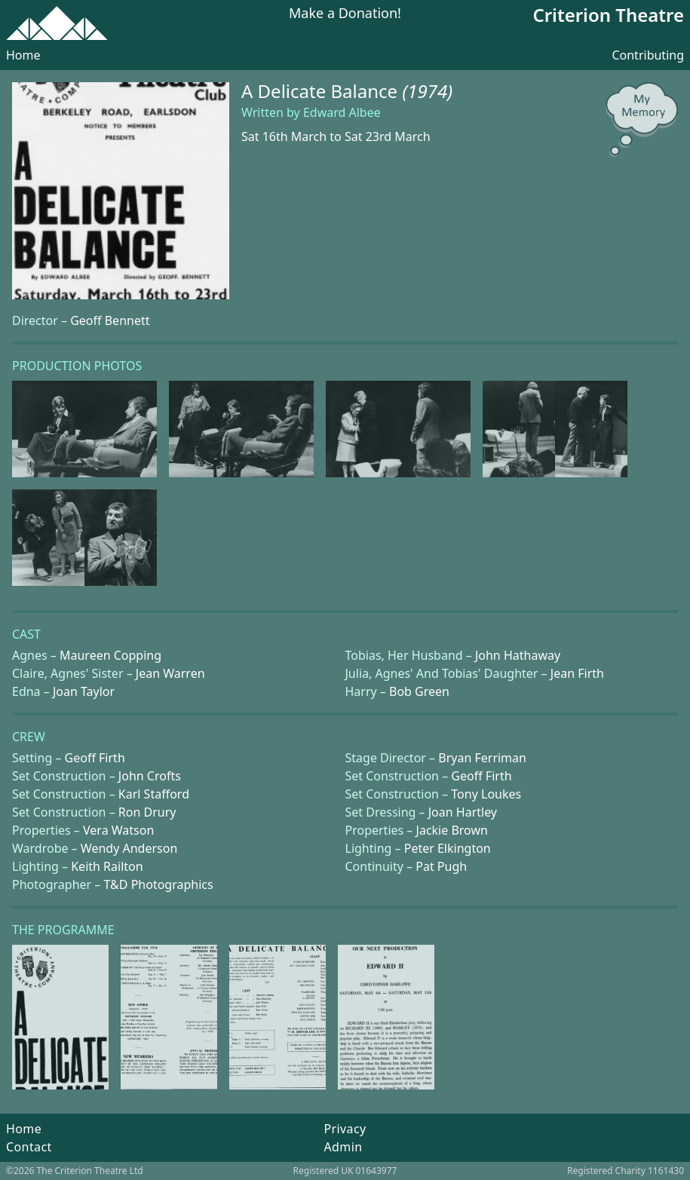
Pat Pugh (441, 866)
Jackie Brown (452, 830)
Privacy (345, 1128)
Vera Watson (118, 830)
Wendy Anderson (129, 848)
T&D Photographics (158, 884)
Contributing (648, 55)
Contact (29, 1147)
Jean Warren (170, 673)
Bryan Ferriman (482, 757)
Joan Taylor (84, 691)
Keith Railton (107, 866)
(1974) (427, 90)
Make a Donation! (345, 14)
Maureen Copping (110, 655)
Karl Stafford (153, 794)
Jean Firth (577, 673)
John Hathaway (517, 655)
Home (23, 55)
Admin (343, 1147)
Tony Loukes (486, 794)
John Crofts (149, 776)
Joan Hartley (462, 812)
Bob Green (419, 691)
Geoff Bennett (109, 320)
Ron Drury (147, 812)
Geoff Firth (95, 757)
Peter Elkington (447, 848)
